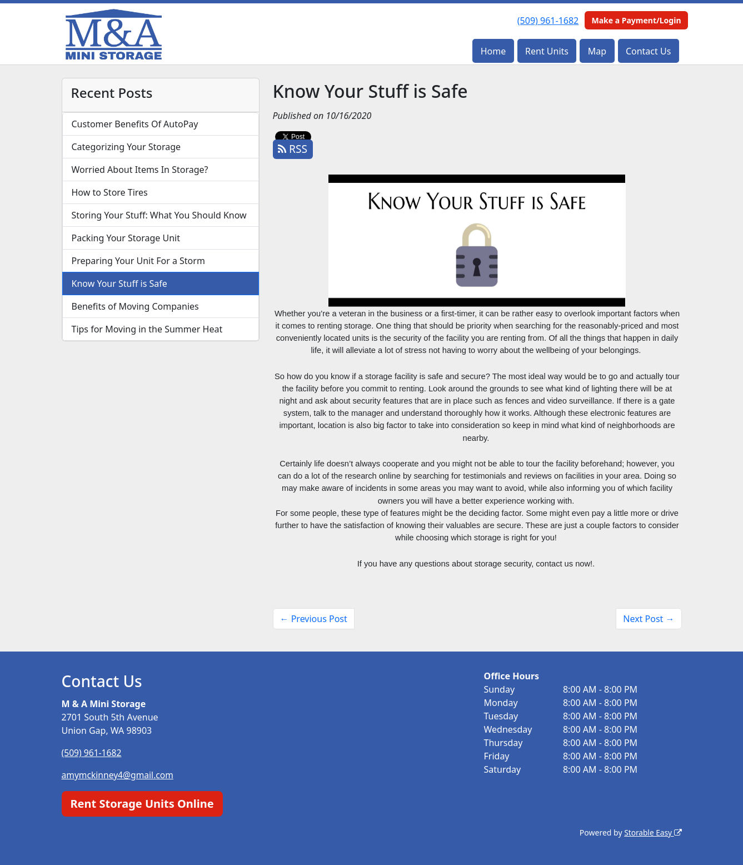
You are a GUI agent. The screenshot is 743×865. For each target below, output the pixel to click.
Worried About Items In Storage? (140, 169)
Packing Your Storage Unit (126, 238)
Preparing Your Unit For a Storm (138, 261)
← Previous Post (313, 619)
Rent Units (547, 51)
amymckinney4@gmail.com (119, 775)
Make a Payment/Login (636, 20)
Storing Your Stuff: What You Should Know (159, 215)
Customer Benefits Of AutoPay (135, 124)
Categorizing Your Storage (126, 147)
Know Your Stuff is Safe (119, 283)
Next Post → (648, 619)
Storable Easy (652, 832)
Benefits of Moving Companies (135, 306)
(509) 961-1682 (548, 20)
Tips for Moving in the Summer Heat (147, 329)
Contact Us (648, 51)
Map (597, 51)
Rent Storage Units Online (142, 803)
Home (493, 51)
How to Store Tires (110, 192)
